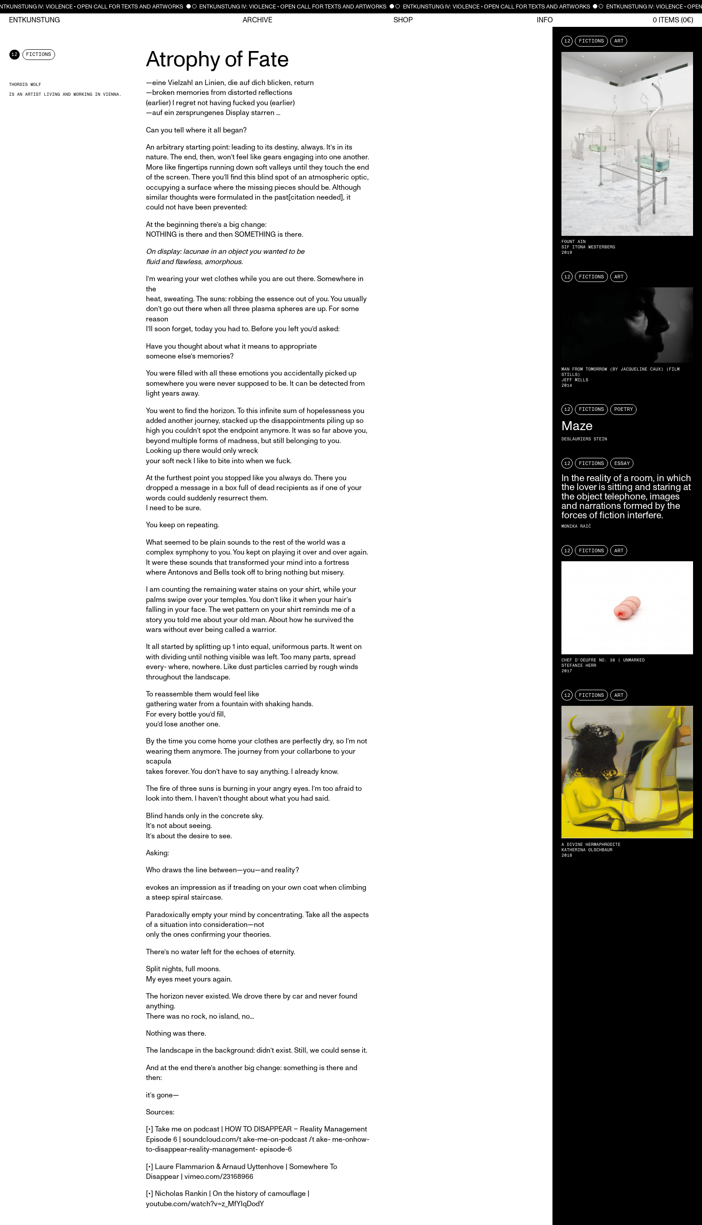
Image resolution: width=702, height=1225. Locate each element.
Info (545, 20)
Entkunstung (34, 20)
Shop (403, 20)
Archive (257, 20)
